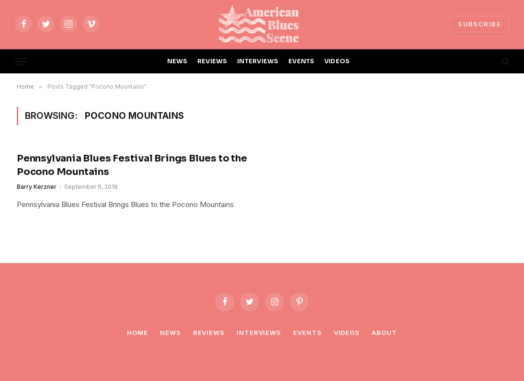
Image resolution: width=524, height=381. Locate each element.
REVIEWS (212, 61)
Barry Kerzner (37, 186)
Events (307, 332)
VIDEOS (337, 61)
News (170, 332)
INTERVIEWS (258, 61)
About (384, 332)
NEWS (177, 61)
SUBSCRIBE (479, 24)
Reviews (209, 332)
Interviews (259, 332)
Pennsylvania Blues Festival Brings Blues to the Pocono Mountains (132, 164)
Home (137, 332)
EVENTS (301, 61)
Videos (347, 332)
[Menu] (20, 61)
